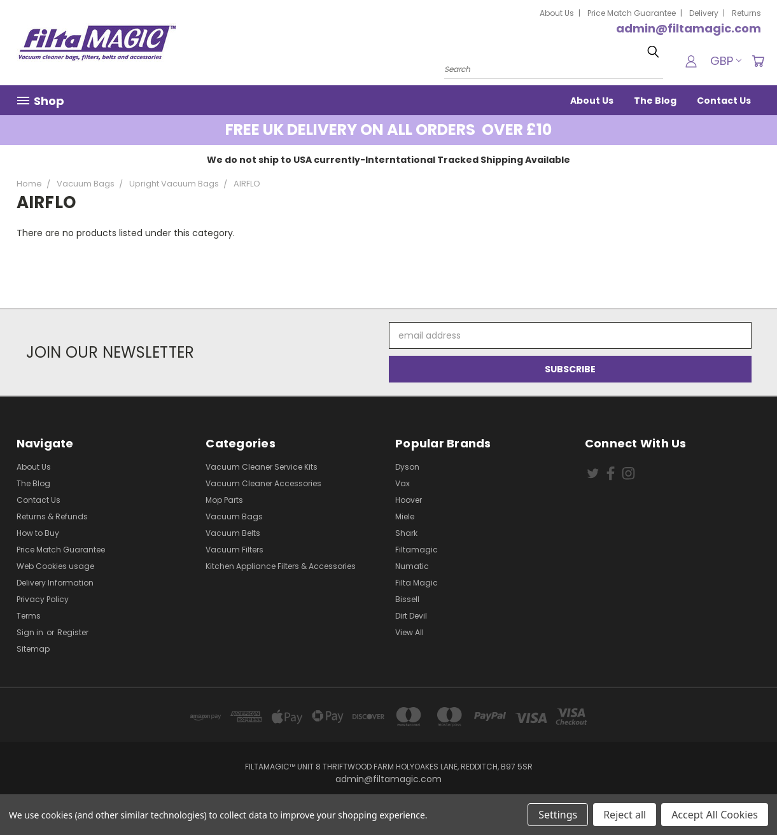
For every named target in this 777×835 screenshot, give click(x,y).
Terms (29, 615)
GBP (725, 61)
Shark (406, 533)
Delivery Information (55, 582)
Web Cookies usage (55, 566)
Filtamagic (416, 549)
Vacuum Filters (234, 549)
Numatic (412, 566)
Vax (402, 483)
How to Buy (38, 533)
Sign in (31, 632)
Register (72, 632)
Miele (404, 516)
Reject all (624, 815)
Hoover (408, 500)
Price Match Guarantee (631, 13)
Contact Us (724, 100)
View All (409, 632)
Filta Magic (416, 582)
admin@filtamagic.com (688, 28)
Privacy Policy (43, 599)
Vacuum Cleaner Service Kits (262, 466)
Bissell (407, 599)
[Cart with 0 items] (758, 61)
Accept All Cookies (714, 815)
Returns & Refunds (52, 516)
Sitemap (33, 648)
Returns (746, 13)
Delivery (703, 13)
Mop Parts (224, 500)
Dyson (407, 466)
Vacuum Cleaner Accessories (263, 483)
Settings (557, 815)
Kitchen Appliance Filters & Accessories (281, 566)
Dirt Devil (411, 615)
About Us (557, 13)
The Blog (655, 100)
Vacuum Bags (234, 516)
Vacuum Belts (233, 533)
